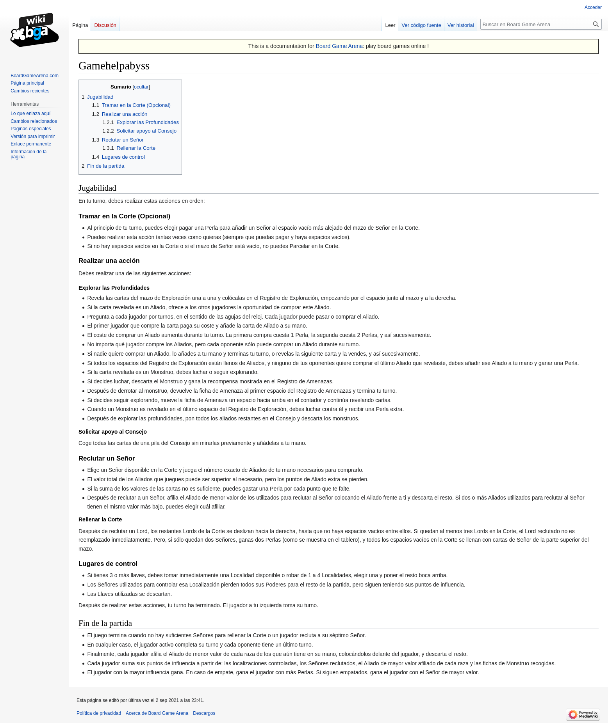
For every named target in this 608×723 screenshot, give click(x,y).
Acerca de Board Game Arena (157, 713)
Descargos (204, 713)
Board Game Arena (339, 46)
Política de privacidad (99, 713)
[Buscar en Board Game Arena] (541, 24)
